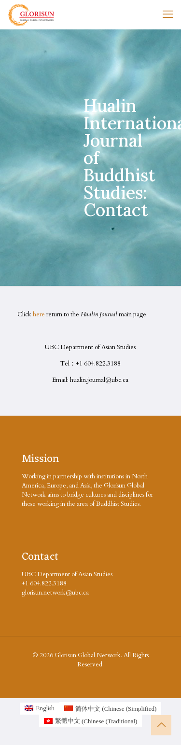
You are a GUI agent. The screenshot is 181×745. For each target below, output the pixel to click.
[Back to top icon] (161, 725)
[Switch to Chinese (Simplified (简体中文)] (110, 708)
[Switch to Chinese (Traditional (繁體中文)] (90, 721)
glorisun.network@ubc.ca (55, 592)
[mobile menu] (168, 14)
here (39, 314)
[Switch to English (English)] (39, 709)
